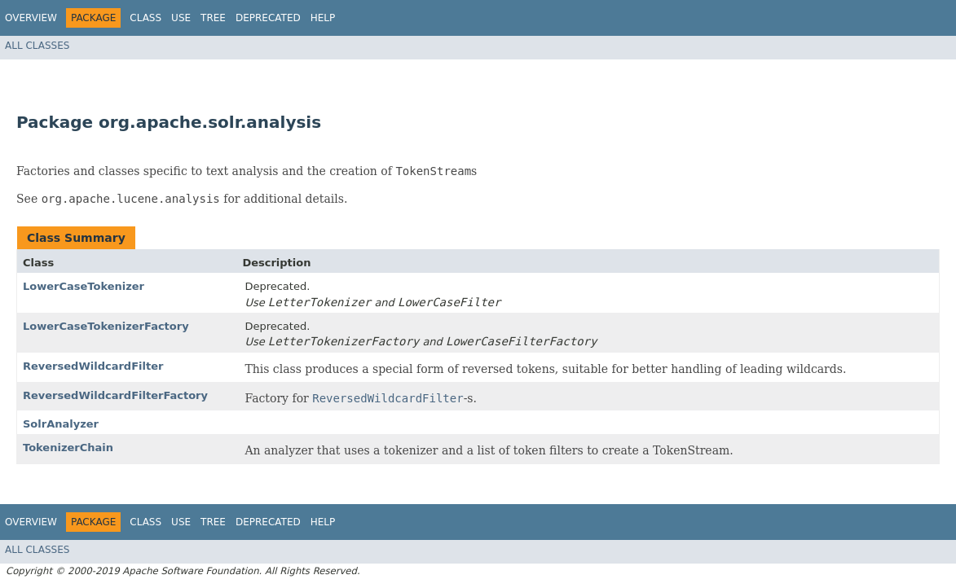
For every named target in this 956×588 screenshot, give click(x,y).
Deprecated (268, 18)
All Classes (37, 45)
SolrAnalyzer (61, 424)
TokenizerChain (68, 447)
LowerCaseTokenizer (83, 286)
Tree (213, 18)
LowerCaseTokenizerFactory (106, 326)
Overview (31, 18)
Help (323, 18)
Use (181, 18)
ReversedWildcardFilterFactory (115, 395)
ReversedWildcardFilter (93, 366)
